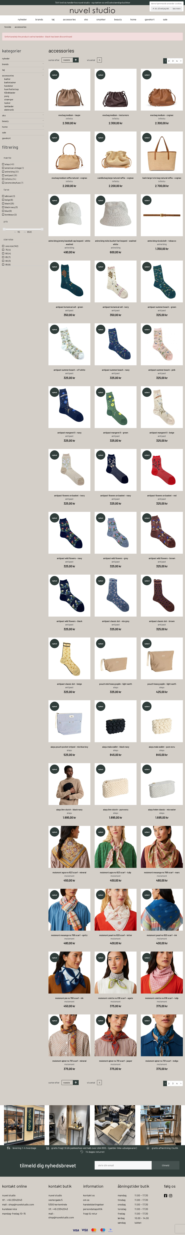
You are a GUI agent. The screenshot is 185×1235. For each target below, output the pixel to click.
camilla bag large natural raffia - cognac (115, 178)
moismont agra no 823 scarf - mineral (69, 872)
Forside (7, 26)
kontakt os (89, 1195)
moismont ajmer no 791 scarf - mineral (69, 1061)
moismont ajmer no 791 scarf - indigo (162, 1061)
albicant (10, 196)
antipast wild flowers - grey (115, 558)
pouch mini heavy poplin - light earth (115, 684)
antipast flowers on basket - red (161, 495)
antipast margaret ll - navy (69, 432)
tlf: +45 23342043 (58, 1209)
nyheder (22, 19)
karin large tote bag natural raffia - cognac (162, 178)
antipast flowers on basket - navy (115, 495)
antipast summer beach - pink (161, 370)
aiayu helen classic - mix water (162, 809)
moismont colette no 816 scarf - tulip (161, 998)
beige (9, 199)
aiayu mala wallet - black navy (115, 746)
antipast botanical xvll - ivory (116, 307)
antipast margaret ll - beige (162, 432)
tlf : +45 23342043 (12, 1199)
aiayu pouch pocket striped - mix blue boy (69, 746)
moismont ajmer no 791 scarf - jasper (115, 1061)
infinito (10, 179)
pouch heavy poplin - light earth (162, 684)
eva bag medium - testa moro (115, 115)
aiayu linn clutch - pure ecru (115, 809)
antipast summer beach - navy (115, 370)
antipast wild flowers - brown (162, 558)
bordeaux (11, 214)
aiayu (9, 164)
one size (11, 246)
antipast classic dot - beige (69, 684)
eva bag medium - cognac (161, 115)
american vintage (14, 167)
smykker (101, 19)
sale (165, 19)
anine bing (12, 171)
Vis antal (91, 60)
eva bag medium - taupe (69, 115)
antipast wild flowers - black (69, 621)
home (133, 19)
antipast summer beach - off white (69, 370)
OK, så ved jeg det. (161, 8)
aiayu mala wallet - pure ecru (162, 746)
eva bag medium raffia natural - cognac (69, 178)
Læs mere (176, 8)
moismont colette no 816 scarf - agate (115, 998)
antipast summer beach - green (162, 307)
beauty (118, 19)
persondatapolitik (92, 1209)
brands (39, 19)
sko (86, 19)
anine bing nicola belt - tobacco (162, 240)
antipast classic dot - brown (162, 621)
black (9, 203)
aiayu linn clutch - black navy (69, 809)
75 (8, 249)
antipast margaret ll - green (115, 432)
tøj (53, 19)
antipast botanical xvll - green (69, 307)
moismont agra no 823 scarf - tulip (115, 872)
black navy (11, 207)
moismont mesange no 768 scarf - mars (162, 872)
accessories (69, 19)
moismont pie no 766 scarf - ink (69, 998)
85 (7, 257)
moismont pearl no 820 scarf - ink (162, 935)
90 (8, 260)
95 (7, 264)
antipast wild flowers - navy (69, 558)
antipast (11, 175)
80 (8, 253)
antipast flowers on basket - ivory (69, 495)
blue (8, 210)
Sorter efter (53, 60)
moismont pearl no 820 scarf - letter (115, 935)
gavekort (149, 19)
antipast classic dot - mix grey (115, 621)
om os (86, 1199)
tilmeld (165, 1165)
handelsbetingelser (93, 1204)
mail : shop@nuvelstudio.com (18, 1204)
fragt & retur (90, 1213)
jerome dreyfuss (14, 182)
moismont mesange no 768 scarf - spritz (69, 935)
